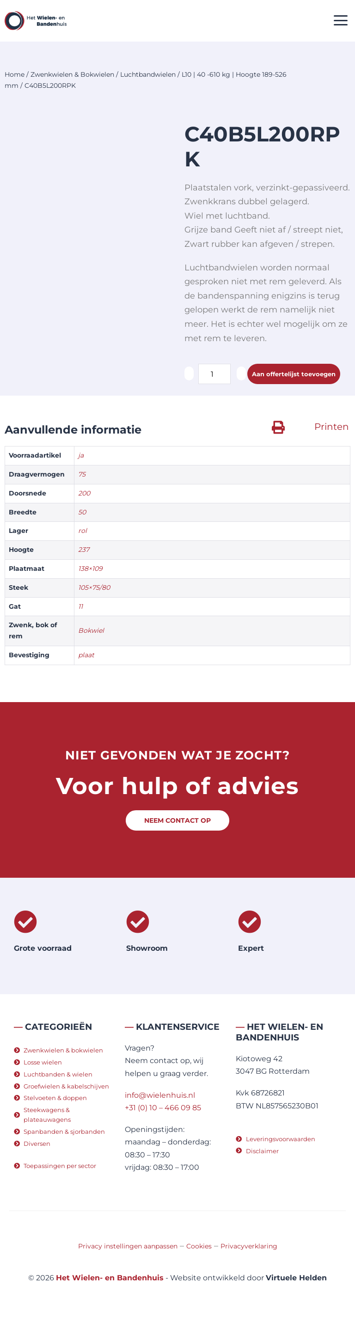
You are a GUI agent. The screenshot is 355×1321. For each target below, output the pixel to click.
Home (14, 74)
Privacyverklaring (248, 1246)
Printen (331, 426)
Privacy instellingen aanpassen (128, 1246)
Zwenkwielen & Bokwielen (72, 74)
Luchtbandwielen (148, 74)
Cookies (199, 1246)
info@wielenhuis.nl (160, 1095)
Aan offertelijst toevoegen (294, 374)
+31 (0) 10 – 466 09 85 (163, 1107)
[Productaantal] (214, 374)
